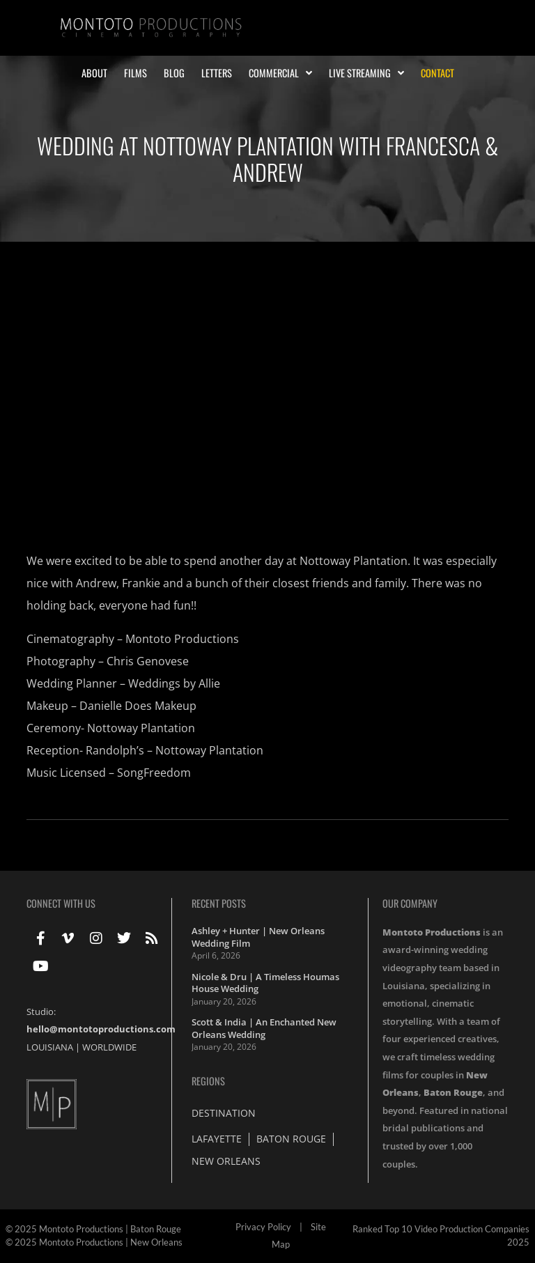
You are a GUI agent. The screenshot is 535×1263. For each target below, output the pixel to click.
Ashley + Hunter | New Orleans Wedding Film (258, 937)
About (94, 73)
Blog (174, 73)
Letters (216, 73)
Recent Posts (219, 903)
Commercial (280, 73)
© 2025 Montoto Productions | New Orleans (94, 1242)
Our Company (409, 903)
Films (135, 73)
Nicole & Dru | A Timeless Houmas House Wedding (265, 982)
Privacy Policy (263, 1226)
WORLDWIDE (109, 1047)
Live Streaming (366, 73)
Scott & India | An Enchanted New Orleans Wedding (264, 1028)
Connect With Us (60, 903)
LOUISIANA (49, 1047)
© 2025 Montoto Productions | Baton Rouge (93, 1228)
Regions (208, 1081)
